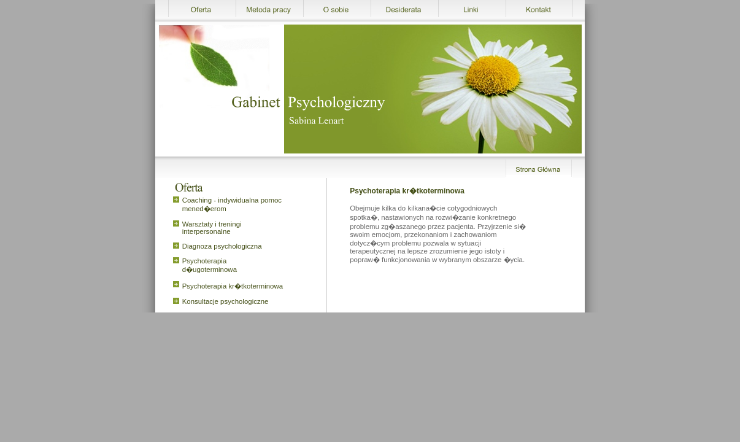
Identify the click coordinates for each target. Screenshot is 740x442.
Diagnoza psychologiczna (222, 246)
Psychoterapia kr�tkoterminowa (232, 286)
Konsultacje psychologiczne (225, 301)
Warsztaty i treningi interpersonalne (212, 227)
